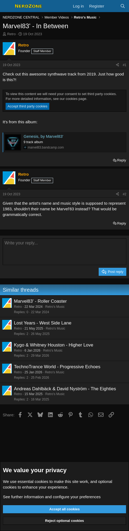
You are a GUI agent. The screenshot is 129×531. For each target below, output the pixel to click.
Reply (121, 160)
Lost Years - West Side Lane (42, 323)
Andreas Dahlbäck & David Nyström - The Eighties (65, 388)
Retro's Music (55, 307)
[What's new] (112, 6)
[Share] (117, 65)
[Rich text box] (64, 251)
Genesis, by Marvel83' (43, 136)
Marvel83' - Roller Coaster (40, 301)
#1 (124, 65)
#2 (124, 194)
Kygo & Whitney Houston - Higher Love (53, 345)
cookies (41, 481)
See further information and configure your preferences (52, 496)
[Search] (122, 6)
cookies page (76, 99)
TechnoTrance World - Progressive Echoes (57, 366)
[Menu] (7, 6)
